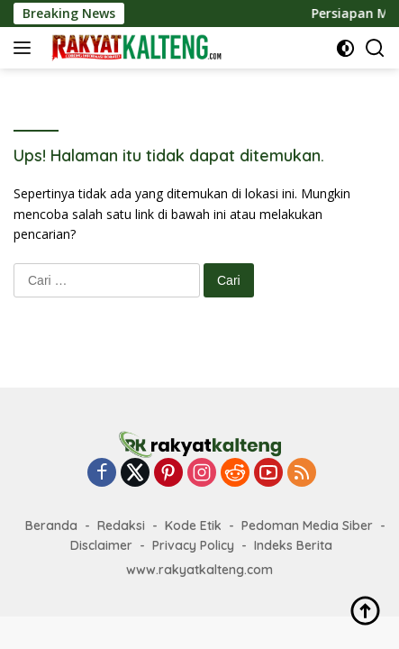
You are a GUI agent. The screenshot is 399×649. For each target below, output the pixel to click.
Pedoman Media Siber (307, 525)
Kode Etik (193, 525)
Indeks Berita (293, 545)
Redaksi (121, 525)
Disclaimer (101, 545)
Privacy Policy (193, 545)
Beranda (51, 525)
